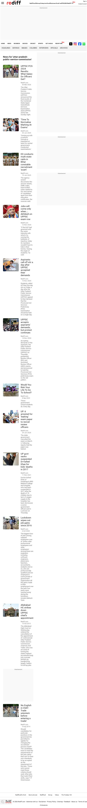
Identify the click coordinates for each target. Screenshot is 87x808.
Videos (57, 795)
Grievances (44, 805)
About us (74, 802)
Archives (63, 48)
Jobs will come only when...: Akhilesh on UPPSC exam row (26, 213)
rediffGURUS (63, 3)
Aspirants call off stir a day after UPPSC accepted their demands (27, 267)
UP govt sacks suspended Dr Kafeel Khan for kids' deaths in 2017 (27, 461)
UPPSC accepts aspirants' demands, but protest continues (26, 326)
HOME (3, 43)
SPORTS (40, 43)
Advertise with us (32, 802)
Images (24, 48)
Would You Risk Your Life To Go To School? (26, 388)
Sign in (85, 1)
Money (38, 3)
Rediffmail (33, 3)
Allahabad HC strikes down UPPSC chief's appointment (27, 611)
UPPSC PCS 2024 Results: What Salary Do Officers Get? (26, 72)
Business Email (54, 3)
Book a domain (33, 795)
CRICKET (33, 43)
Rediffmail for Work (20, 795)
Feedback (67, 802)
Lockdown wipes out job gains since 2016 (26, 521)
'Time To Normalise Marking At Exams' (26, 123)
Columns (33, 48)
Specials (54, 48)
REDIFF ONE (58, 43)
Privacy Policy (51, 802)
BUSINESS (17, 43)
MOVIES (25, 43)
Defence (15, 48)
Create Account (82, 4)
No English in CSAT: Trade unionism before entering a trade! (26, 713)
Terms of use (82, 802)
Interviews (43, 48)
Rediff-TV (70, 3)
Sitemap (60, 802)
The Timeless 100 (66, 795)
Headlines (6, 48)
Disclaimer (42, 802)
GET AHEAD (49, 43)
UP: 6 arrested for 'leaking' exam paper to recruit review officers (26, 419)
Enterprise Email (45, 3)
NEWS (9, 43)
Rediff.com (21, 802)
